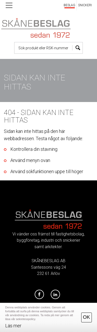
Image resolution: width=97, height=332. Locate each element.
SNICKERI (85, 5)
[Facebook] (39, 294)
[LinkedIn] (55, 294)
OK (86, 317)
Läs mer (13, 325)
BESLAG (69, 5)
